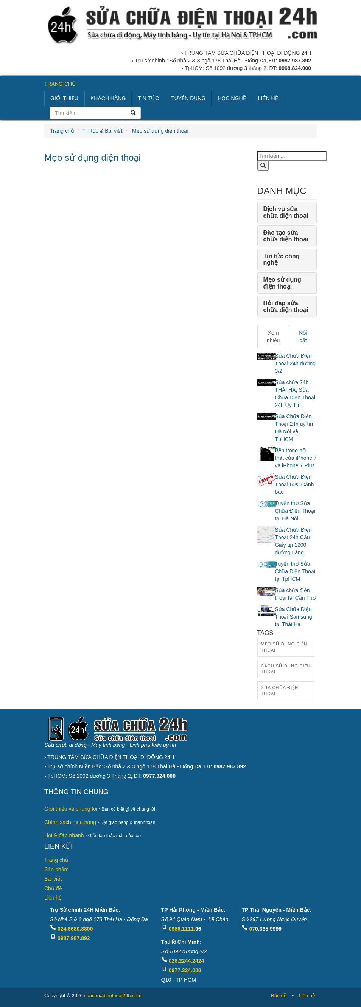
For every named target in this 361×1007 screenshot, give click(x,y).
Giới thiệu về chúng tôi (70, 809)
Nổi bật (303, 336)
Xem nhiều (273, 336)
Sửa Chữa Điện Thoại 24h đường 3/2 (295, 363)
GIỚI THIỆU (64, 98)
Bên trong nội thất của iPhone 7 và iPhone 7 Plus (295, 458)
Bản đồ (279, 995)
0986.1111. (182, 929)
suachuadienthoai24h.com (113, 995)
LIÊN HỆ (268, 98)
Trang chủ (62, 131)
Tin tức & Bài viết (102, 131)
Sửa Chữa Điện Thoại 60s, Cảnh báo (294, 484)
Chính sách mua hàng (70, 822)
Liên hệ (53, 898)
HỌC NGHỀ (232, 98)
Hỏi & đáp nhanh (64, 835)
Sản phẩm (56, 869)
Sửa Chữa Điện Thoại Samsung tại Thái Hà (293, 616)
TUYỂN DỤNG (188, 98)
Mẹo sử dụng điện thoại (159, 131)
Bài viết (53, 879)
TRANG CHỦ (60, 84)
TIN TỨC (148, 98)
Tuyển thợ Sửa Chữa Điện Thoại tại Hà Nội (295, 510)
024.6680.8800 (75, 929)
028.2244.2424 (186, 961)
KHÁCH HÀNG (108, 98)
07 (252, 929)
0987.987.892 (74, 938)
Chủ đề (53, 888)
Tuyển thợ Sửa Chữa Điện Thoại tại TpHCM (295, 571)
